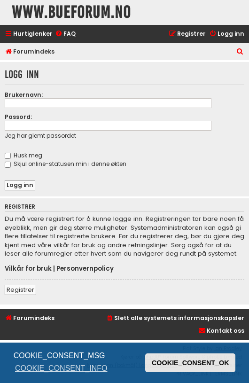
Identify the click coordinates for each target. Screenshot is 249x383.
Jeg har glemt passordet (40, 135)
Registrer (20, 289)
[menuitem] (65, 34)
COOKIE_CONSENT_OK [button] (190, 363)
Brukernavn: (24, 95)
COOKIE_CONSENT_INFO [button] (61, 368)
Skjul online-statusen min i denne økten (65, 164)
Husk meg (23, 155)
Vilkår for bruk (28, 269)
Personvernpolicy (85, 269)
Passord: (18, 117)
